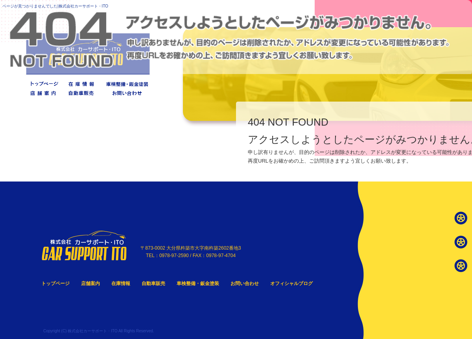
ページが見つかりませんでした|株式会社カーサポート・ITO (55, 6)
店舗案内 (44, 93)
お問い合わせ (126, 93)
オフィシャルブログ (291, 283)
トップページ (44, 83)
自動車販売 (82, 93)
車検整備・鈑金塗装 (126, 83)
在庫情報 (82, 83)
